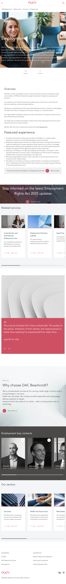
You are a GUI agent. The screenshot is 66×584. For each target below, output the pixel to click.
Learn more (14, 253)
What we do (17, 9)
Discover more (35, 202)
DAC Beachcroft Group (8, 560)
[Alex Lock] (49, 440)
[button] (63, 3)
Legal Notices (37, 553)
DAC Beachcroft (7, 9)
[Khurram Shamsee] (22, 440)
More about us (12, 411)
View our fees (52, 171)
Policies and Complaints (40, 560)
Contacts (40, 72)
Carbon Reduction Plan (40, 564)
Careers (3, 557)
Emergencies (5, 564)
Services (25, 9)
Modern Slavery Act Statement (42, 557)
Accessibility (5, 553)
